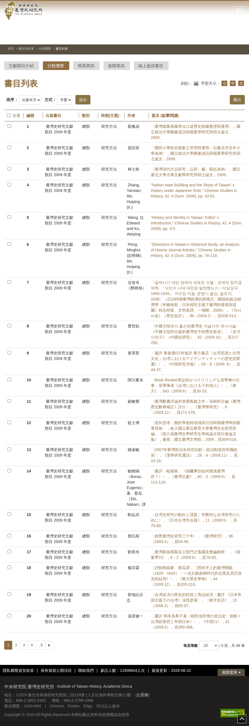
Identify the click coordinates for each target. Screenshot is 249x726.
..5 (41, 645)
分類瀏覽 (45, 48)
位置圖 (142, 695)
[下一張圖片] (240, 37)
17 (29, 552)
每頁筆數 (190, 646)
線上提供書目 (150, 65)
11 (29, 401)
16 (29, 536)
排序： (12, 99)
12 (29, 422)
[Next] (49, 645)
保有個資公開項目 (56, 670)
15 (29, 514)
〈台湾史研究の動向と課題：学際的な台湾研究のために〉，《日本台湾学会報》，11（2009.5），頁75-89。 (195, 520)
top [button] (242, 719)
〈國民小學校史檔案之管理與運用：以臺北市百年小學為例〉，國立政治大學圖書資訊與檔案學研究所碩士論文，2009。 (195, 153)
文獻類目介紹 (21, 65)
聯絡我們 (86, 670)
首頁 (11, 48)
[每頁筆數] (208, 645)
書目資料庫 (26, 48)
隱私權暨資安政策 (18, 670)
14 (29, 471)
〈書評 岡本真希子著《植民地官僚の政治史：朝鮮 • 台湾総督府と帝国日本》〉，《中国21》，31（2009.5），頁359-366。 (195, 621)
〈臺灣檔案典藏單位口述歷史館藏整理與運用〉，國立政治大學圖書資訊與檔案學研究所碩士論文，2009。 (195, 132)
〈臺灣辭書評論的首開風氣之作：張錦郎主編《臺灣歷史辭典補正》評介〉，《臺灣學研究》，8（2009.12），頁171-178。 (195, 407)
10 (29, 380)
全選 (13, 115)
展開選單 (231, 672)
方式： (50, 99)
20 (29, 616)
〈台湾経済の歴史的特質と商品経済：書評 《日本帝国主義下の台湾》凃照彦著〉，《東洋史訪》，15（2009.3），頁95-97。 (196, 600)
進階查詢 (116, 65)
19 (29, 594)
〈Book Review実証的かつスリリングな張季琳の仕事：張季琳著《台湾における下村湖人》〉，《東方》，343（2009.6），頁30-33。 (195, 385)
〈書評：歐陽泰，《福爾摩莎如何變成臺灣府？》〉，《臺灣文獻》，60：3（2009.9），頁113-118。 (193, 476)
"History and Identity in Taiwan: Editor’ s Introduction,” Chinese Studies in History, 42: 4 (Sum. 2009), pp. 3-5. (196, 223)
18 (29, 567)
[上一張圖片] (230, 37)
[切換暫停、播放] (220, 37)
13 (29, 449)
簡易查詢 (86, 65)
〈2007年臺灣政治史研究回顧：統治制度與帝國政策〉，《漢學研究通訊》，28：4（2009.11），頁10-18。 (194, 455)
